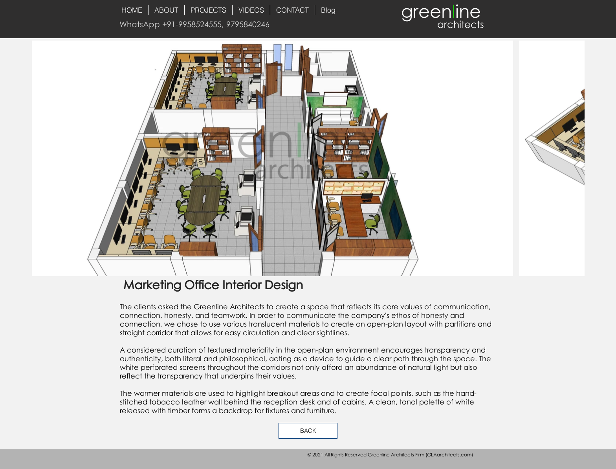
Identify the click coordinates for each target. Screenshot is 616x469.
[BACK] (308, 431)
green (426, 11)
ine (468, 11)
